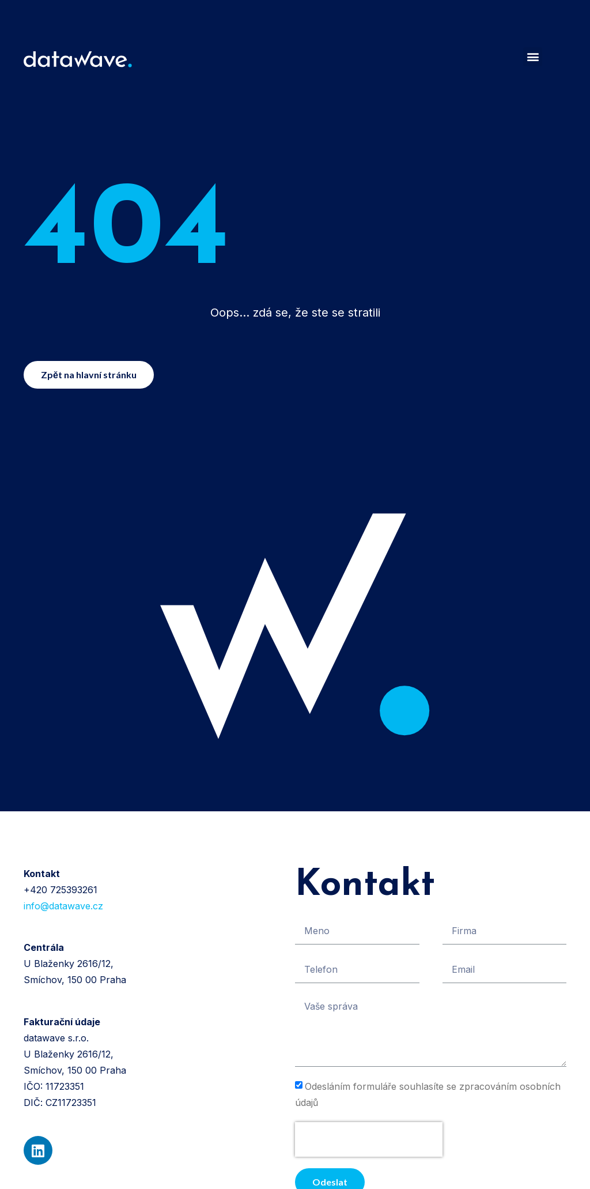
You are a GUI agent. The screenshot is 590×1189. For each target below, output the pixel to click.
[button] (532, 56)
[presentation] (368, 1139)
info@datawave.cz (63, 906)
